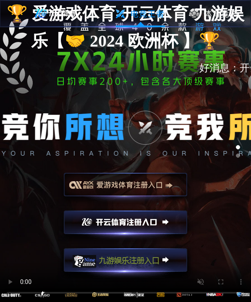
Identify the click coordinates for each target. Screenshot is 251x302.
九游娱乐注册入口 (125, 264)
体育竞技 (213, 14)
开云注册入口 (125, 226)
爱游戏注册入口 (125, 188)
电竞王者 (140, 14)
